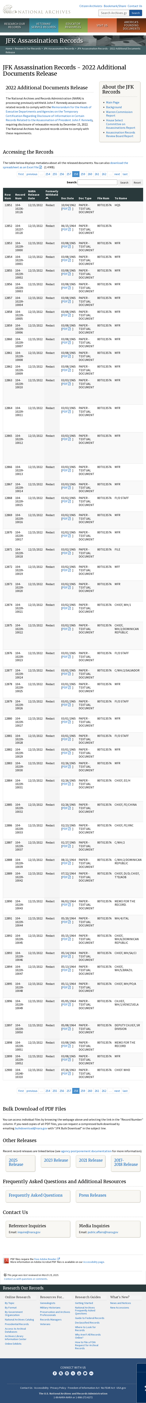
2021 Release (91, 1160)
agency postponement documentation (86, 1151)
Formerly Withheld (52, 194)
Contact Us (135, 6)
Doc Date (67, 198)
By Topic (9, 1303)
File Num (103, 198)
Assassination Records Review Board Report (120, 134)
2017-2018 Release (126, 1162)
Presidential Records (17, 1324)
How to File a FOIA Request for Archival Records (86, 1345)
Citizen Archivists (90, 6)
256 (62, 174)
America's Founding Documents (131, 25)
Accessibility (41, 1387)
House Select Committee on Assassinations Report (120, 123)
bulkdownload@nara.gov (31, 1128)
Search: (72, 182)
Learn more (112, 1396)
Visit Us (102, 25)
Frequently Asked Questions (36, 1195)
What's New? (119, 1297)
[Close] (141, 1367)
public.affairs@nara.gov (103, 1232)
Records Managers (51, 1319)
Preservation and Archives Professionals (55, 1313)
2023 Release (56, 1160)
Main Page (112, 102)
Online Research (17, 1297)
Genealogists (47, 1303)
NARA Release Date (33, 194)
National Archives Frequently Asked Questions (85, 1310)
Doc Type (85, 198)
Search (136, 13)
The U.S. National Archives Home (36, 9)
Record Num (20, 196)
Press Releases (92, 1195)
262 (104, 174)
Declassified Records (87, 1322)
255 (54, 174)
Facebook (54, 1373)
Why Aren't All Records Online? (88, 1336)
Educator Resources (73, 25)
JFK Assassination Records (59, 48)
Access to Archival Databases (15, 1330)
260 (90, 174)
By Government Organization (14, 1313)
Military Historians (50, 1307)
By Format (11, 1307)
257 (69, 174)
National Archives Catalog (19, 1319)
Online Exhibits (13, 1343)
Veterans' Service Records (44, 25)
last (125, 174)
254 (47, 174)
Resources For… (52, 1297)
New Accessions (119, 1307)
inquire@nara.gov (28, 1232)
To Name (121, 198)
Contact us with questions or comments (25, 1279)
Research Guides (88, 1297)
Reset (137, 182)
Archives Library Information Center (15, 1337)
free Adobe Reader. (47, 1259)
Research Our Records (14, 25)
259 (83, 174)
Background (114, 107)
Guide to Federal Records (89, 1318)
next (117, 174)
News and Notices (120, 1303)
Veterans (45, 1324)
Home (9, 48)
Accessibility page (93, 1262)
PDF (64, 209)
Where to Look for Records (85, 1328)
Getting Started (84, 1303)
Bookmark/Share (115, 6)
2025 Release (16, 1162)
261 (97, 174)
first (21, 174)
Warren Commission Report (119, 113)
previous (31, 174)
